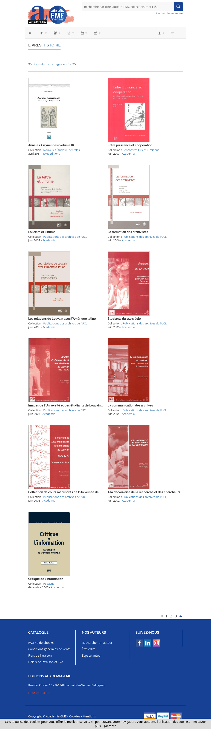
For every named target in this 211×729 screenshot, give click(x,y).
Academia (128, 153)
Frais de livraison (40, 655)
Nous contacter (39, 692)
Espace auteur (92, 655)
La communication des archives (130, 405)
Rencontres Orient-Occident (141, 150)
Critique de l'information (45, 578)
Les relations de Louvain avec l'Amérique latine (62, 318)
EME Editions (51, 153)
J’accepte (110, 726)
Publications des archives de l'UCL (65, 236)
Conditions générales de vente (49, 649)
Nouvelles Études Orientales (61, 150)
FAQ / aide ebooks (41, 642)
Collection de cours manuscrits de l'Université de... (64, 492)
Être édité (89, 649)
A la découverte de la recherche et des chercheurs (144, 492)
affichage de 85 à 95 (62, 64)
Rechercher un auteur (97, 642)
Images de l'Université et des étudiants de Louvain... (65, 405)
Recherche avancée (169, 13)
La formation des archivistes (128, 231)
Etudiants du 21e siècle (124, 318)
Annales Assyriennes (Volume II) (51, 145)
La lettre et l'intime (42, 231)
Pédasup (48, 583)
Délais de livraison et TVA (45, 662)
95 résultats (36, 64)
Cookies (74, 716)
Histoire (51, 45)
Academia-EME (56, 716)
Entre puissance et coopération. (130, 145)
